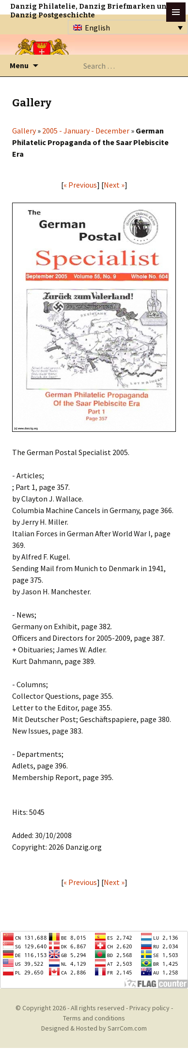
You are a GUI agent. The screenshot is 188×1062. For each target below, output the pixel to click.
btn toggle (176, 12)
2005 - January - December (85, 130)
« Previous (80, 185)
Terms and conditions (94, 1018)
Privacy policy (149, 1007)
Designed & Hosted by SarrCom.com (94, 1028)
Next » (114, 185)
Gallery (24, 130)
